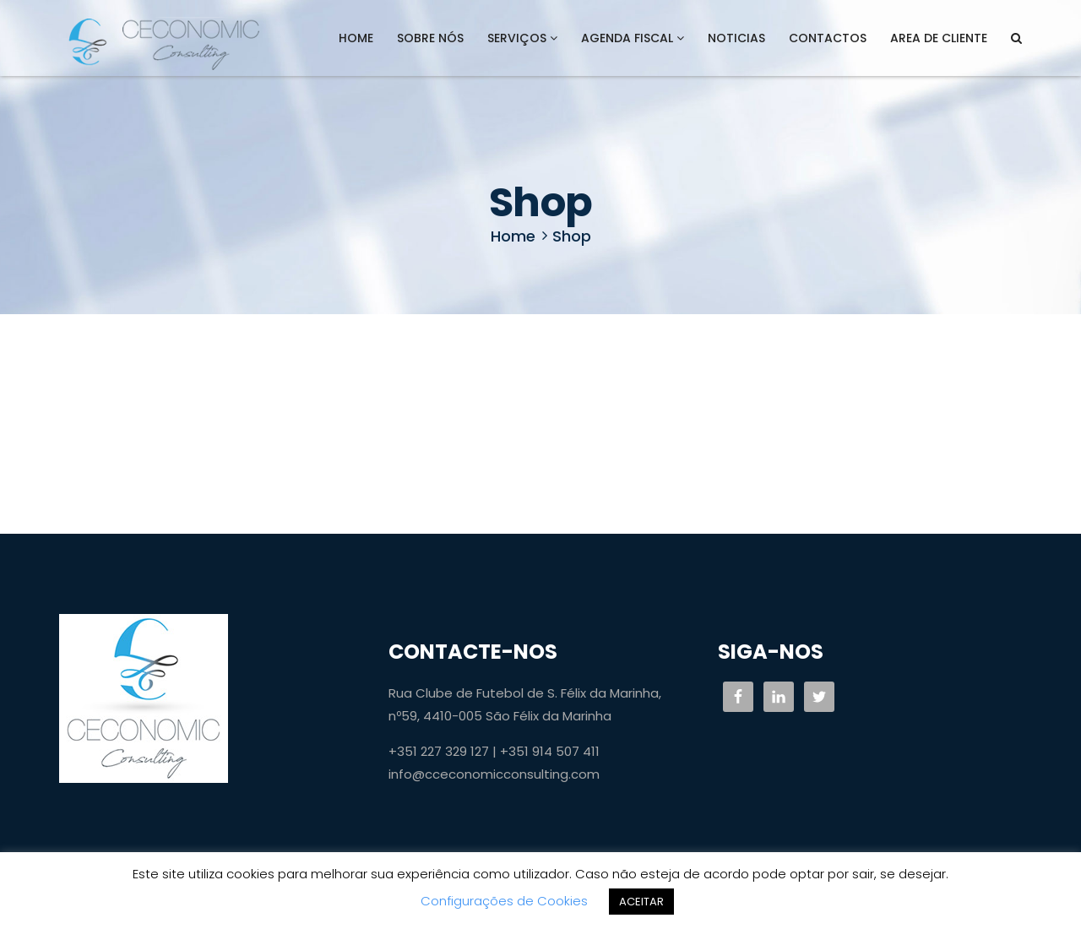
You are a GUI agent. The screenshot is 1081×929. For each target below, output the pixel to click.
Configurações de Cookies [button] (504, 901)
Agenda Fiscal (632, 38)
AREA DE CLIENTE (938, 38)
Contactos (827, 38)
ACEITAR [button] (641, 902)
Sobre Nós (430, 38)
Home (356, 38)
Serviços (522, 38)
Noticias (736, 38)
